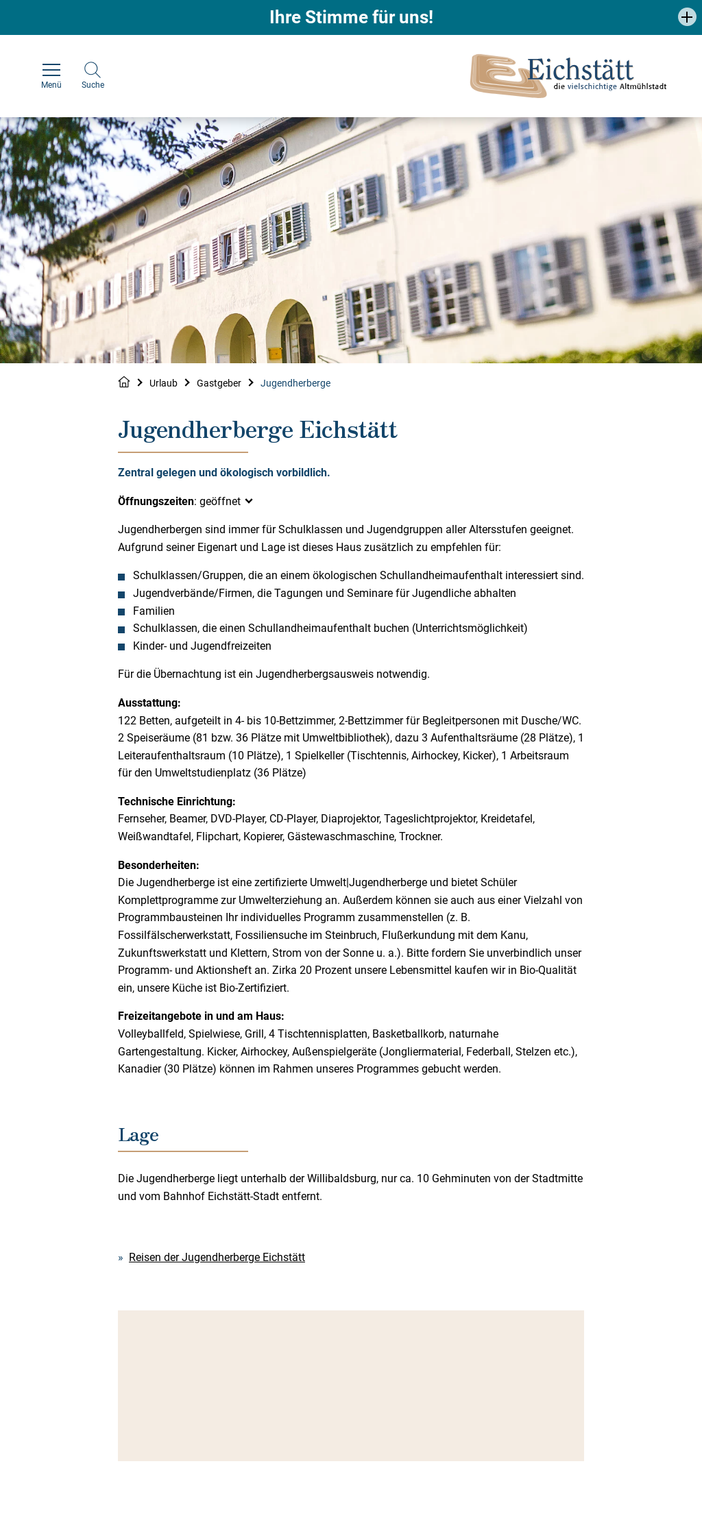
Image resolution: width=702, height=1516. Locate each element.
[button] (687, 17)
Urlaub (163, 383)
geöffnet (220, 501)
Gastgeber (219, 383)
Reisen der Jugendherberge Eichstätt (217, 1257)
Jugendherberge (295, 383)
